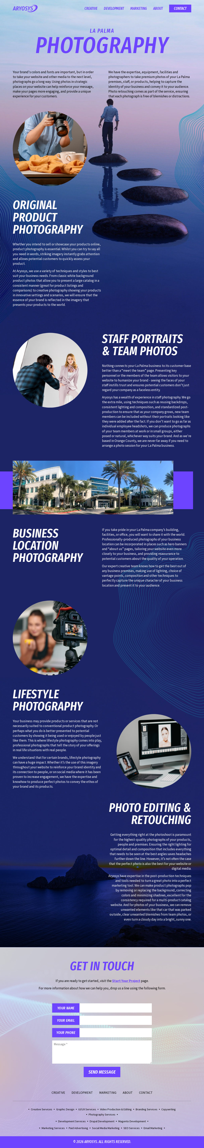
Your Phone (66, 1033)
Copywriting (168, 1110)
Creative (90, 8)
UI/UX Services (87, 1110)
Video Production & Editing (116, 1110)
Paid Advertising (78, 1128)
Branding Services (146, 1110)
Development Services (72, 1122)
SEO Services (132, 1128)
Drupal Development (102, 1122)
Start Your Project (126, 981)
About (158, 8)
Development (114, 8)
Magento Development (132, 1122)
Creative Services (41, 1110)
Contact (180, 8)
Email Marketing (153, 1128)
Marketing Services (53, 1128)
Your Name (66, 1008)
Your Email (66, 1020)
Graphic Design (65, 1110)
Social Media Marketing (106, 1128)
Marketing (138, 8)
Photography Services (102, 1115)
